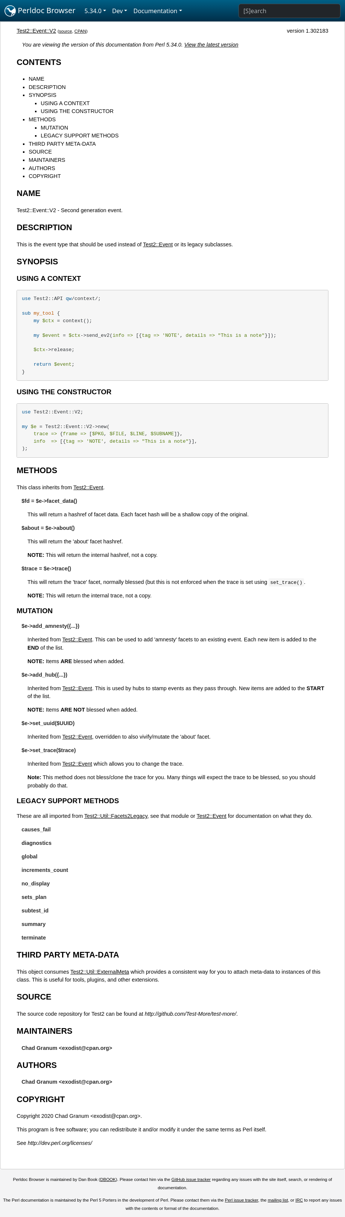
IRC (299, 1200)
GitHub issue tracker (191, 1179)
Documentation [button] (155, 11)
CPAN (80, 31)
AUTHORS (42, 168)
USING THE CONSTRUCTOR (77, 111)
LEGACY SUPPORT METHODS (80, 136)
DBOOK (108, 1179)
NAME (36, 79)
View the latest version (211, 45)
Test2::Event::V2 (36, 31)
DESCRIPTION (47, 87)
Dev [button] (117, 11)
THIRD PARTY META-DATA (62, 144)
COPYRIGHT (45, 176)
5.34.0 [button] (93, 11)
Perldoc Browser (40, 11)
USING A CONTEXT (65, 103)
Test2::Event (158, 244)
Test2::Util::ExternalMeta (99, 972)
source (65, 31)
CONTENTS (39, 62)
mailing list (278, 1200)
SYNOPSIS (42, 95)
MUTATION (54, 128)
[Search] (289, 11)
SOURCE (40, 152)
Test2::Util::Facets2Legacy (115, 816)
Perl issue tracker (241, 1200)
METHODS (42, 119)
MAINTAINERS (47, 160)
